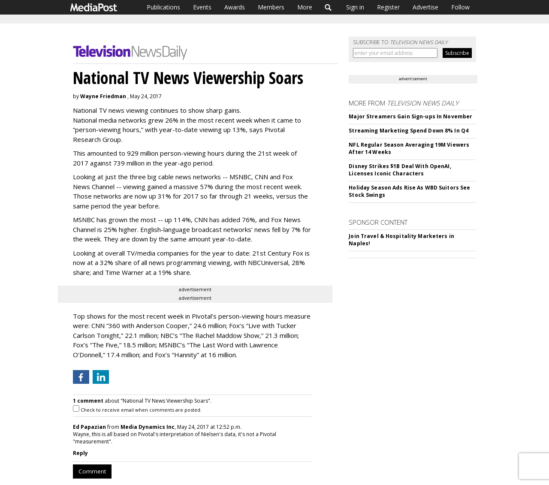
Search (328, 7)
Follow (460, 7)
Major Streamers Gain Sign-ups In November (410, 116)
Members (271, 7)
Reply (80, 453)
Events (202, 7)
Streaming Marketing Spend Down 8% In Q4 (408, 130)
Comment (92, 471)
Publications (163, 7)
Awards (234, 7)
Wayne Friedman (103, 96)
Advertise (425, 7)
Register (388, 7)
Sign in (355, 7)
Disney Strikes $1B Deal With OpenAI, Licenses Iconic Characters (400, 170)
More (304, 7)
